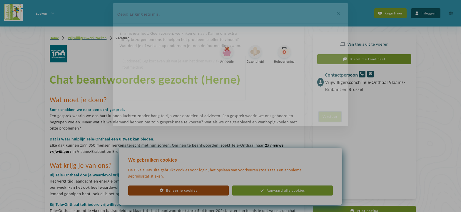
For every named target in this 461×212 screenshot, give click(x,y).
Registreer (390, 13)
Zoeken (45, 13)
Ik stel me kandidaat (364, 59)
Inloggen (426, 13)
